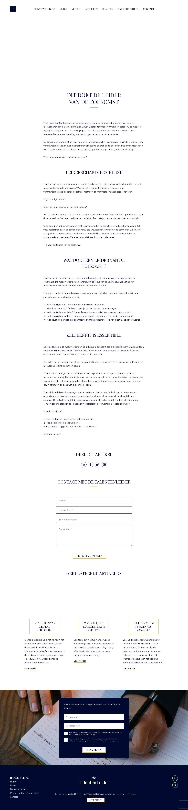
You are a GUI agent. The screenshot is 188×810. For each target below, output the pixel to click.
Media (13, 785)
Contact (14, 796)
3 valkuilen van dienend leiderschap (45, 626)
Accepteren (95, 800)
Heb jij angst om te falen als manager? (143, 626)
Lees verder (30, 668)
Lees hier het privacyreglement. (108, 741)
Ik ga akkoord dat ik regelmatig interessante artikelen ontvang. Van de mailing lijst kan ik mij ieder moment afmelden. (95, 733)
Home (13, 781)
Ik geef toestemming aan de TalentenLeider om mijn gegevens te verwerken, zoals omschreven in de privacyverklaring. (94, 740)
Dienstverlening (18, 789)
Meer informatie (131, 794)
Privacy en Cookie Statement (24, 793)
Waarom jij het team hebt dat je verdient (94, 626)
